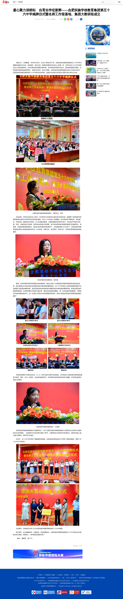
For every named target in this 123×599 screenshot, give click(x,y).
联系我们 (66, 575)
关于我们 (40, 575)
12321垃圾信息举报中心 (54, 577)
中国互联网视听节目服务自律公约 (25, 577)
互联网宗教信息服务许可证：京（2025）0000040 (72, 583)
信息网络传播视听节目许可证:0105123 (47, 583)
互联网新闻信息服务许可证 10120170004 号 (59, 580)
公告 (72, 575)
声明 (77, 575)
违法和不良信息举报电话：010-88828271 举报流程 (92, 577)
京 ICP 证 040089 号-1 (39, 580)
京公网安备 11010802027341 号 (81, 580)
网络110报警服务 (40, 577)
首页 (14, 2)
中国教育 (20, 2)
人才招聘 (59, 575)
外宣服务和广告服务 (50, 575)
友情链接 (83, 575)
